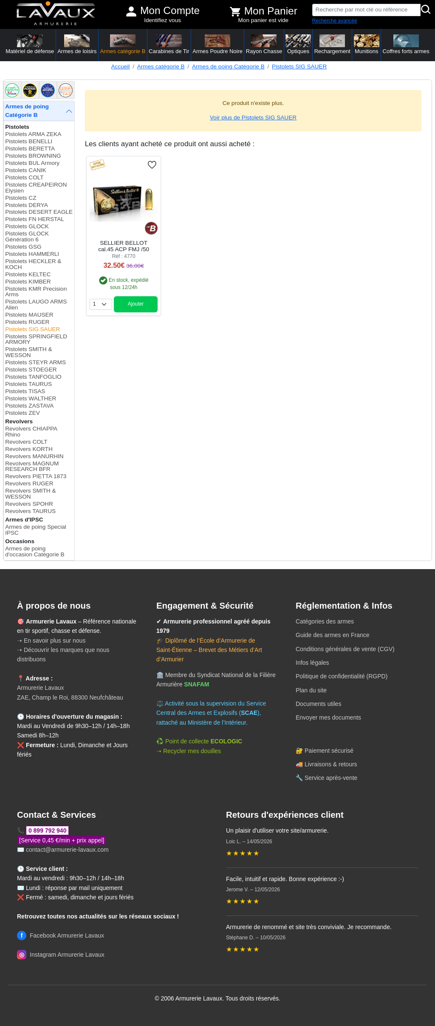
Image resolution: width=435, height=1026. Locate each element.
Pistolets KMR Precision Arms (36, 292)
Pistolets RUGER (27, 322)
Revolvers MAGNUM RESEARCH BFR (32, 466)
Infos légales (312, 662)
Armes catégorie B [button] (122, 44)
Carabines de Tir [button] (169, 44)
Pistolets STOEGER (30, 369)
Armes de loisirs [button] (76, 44)
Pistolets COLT (24, 177)
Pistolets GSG (23, 247)
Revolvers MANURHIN (34, 456)
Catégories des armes (325, 621)
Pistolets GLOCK (27, 226)
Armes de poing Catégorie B (228, 66)
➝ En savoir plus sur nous (51, 640)
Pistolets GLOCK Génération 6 (27, 236)
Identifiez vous (162, 20)
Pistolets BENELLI (28, 141)
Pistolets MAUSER (29, 315)
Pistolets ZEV (22, 413)
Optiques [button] (298, 44)
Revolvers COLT (26, 442)
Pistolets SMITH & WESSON (28, 352)
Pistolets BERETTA (30, 148)
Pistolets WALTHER (30, 398)
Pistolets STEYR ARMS (35, 362)
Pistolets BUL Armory (32, 163)
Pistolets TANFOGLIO (33, 377)
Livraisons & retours (331, 764)
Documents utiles (318, 703)
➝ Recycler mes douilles (188, 751)
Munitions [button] (366, 44)
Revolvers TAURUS (30, 511)
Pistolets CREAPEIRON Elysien (36, 187)
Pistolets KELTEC (28, 274)
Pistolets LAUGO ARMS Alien (36, 304)
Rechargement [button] (332, 44)
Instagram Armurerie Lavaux (61, 954)
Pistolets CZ (20, 198)
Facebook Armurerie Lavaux (60, 935)
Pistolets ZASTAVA (29, 405)
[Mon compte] (131, 11)
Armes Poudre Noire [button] (217, 44)
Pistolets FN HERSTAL (34, 219)
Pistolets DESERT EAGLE (39, 212)
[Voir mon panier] (235, 11)
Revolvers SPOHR (29, 504)
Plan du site (311, 690)
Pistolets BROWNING (33, 156)
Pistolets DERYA (26, 205)
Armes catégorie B (161, 66)
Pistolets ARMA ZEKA (33, 134)
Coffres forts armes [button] (406, 44)
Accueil (120, 66)
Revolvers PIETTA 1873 (35, 476)
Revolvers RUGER (29, 483)
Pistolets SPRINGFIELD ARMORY (36, 339)
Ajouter (136, 304)
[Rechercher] (426, 10)
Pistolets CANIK (25, 170)
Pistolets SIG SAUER (299, 66)
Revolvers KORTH (29, 449)
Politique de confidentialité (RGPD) (341, 676)
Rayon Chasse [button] (264, 44)
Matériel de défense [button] (30, 44)
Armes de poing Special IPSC (35, 530)
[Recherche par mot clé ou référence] (366, 10)
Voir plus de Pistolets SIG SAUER (253, 117)
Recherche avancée (334, 21)
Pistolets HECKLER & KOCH (33, 264)
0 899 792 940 (47, 830)
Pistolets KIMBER (28, 281)
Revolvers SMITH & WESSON (30, 493)
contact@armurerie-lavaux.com (67, 849)
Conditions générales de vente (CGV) (345, 649)
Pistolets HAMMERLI (32, 254)
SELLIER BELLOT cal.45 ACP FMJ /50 (123, 246)
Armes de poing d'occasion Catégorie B (34, 551)
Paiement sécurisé (329, 750)
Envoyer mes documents (328, 717)
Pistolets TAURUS (28, 384)
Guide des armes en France (333, 635)
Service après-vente (331, 777)
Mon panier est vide (263, 20)
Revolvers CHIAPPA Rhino (31, 431)
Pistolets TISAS (25, 391)
